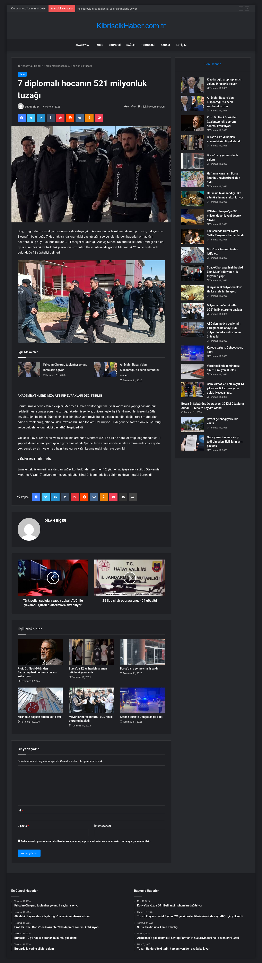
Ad (20, 810)
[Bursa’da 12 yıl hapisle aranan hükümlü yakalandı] (91, 651)
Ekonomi (115, 44)
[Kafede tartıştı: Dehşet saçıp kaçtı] (142, 700)
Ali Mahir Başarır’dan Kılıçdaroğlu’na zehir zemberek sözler (139, 370)
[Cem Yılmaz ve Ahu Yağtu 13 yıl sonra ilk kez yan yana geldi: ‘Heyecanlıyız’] (192, 389)
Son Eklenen (212, 64)
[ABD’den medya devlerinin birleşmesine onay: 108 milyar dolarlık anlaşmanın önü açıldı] (192, 329)
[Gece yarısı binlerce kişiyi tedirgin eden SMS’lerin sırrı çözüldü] (192, 443)
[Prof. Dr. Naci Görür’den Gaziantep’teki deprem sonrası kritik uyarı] (40, 651)
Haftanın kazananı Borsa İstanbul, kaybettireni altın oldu (223, 178)
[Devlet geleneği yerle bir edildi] (192, 424)
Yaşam (165, 44)
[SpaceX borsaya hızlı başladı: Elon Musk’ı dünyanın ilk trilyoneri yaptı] (192, 273)
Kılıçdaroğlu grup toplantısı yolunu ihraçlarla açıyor (107, 8)
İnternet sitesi (102, 825)
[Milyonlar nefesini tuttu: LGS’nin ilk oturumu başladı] (91, 700)
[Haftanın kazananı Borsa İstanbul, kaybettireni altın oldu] (192, 179)
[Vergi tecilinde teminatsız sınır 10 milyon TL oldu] (192, 371)
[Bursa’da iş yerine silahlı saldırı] (142, 651)
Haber (99, 44)
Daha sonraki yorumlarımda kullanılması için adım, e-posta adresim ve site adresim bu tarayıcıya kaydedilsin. (86, 841)
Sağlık (131, 44)
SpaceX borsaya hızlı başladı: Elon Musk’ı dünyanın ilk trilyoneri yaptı (224, 272)
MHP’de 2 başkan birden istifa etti (39, 716)
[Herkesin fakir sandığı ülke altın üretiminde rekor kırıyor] (192, 198)
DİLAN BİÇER (32, 106)
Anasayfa (82, 44)
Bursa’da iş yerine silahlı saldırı (139, 668)
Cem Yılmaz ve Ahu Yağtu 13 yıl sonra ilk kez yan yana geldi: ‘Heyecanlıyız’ (225, 388)
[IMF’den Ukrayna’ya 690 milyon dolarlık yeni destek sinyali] (192, 217)
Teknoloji (148, 44)
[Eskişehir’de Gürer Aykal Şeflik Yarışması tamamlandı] (192, 236)
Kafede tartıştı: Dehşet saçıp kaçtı (141, 716)
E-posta (23, 825)
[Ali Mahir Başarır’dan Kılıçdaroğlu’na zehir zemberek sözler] (105, 369)
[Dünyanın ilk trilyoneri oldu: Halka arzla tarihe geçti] (192, 292)
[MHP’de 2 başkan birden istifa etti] (40, 700)
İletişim (181, 44)
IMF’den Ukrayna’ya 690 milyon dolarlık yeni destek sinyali (224, 216)
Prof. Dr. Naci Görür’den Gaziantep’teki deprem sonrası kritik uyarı (37, 672)
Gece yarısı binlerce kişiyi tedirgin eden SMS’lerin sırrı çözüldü (225, 442)
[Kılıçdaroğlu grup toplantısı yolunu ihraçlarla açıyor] (29, 369)
